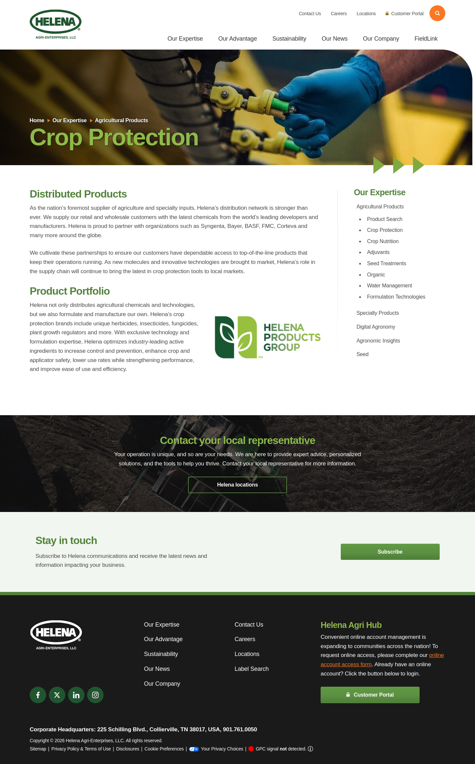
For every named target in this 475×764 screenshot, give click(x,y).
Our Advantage (237, 38)
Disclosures (127, 748)
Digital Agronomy (376, 327)
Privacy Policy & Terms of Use (81, 748)
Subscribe (390, 552)
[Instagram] (95, 695)
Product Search (384, 219)
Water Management (389, 285)
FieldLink (426, 38)
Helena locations (237, 485)
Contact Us (310, 13)
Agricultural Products (121, 120)
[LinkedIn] (76, 695)
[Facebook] (38, 695)
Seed (363, 354)
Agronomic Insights (378, 341)
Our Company (381, 38)
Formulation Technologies (396, 297)
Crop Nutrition (383, 241)
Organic (376, 274)
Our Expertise (185, 38)
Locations (366, 13)
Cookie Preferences (164, 748)
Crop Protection (385, 230)
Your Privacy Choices (216, 748)
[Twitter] (57, 695)
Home (36, 120)
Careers (339, 13)
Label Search (252, 669)
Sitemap (38, 748)
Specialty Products (378, 313)
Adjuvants (378, 252)
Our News (334, 38)
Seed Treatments (386, 263)
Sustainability (289, 38)
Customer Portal (405, 13)
